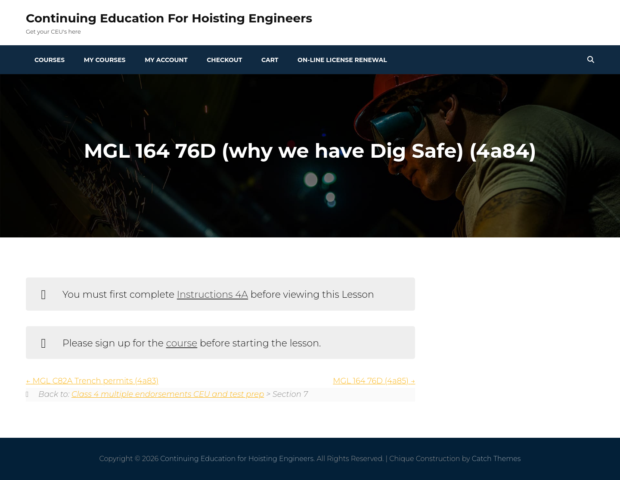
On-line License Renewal (342, 60)
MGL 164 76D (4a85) (374, 381)
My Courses (105, 60)
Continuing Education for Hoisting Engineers (169, 18)
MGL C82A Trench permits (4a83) (92, 381)
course (182, 343)
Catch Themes (496, 459)
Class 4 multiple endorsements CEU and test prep (167, 394)
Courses (49, 60)
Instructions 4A (212, 294)
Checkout (224, 60)
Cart (269, 60)
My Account (166, 60)
